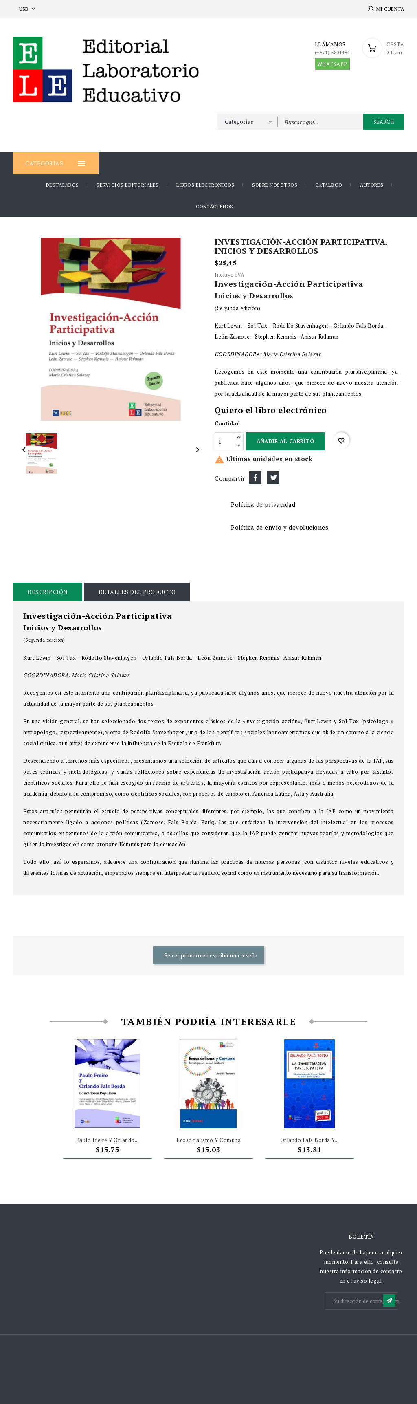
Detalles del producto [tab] (137, 592)
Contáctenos (214, 206)
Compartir (255, 477)
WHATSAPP (332, 64)
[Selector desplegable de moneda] (28, 8)
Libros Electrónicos (205, 185)
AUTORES (372, 185)
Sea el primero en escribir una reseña (210, 955)
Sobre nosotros (274, 185)
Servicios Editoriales (128, 185)
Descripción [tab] (47, 592)
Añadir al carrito (285, 441)
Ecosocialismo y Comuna (208, 1140)
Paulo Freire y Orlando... (107, 1140)
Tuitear (273, 477)
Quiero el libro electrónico (271, 410)
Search (383, 121)
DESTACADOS (62, 185)
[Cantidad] (224, 441)
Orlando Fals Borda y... (309, 1140)
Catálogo (328, 185)
